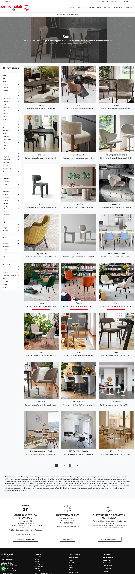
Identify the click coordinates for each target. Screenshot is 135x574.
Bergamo (5, 267)
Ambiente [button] (6, 178)
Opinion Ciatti (7, 139)
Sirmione (5, 281)
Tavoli (70, 570)
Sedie (76, 14)
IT (99, 1)
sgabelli (5, 249)
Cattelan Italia (7, 99)
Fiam (4, 110)
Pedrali (5, 148)
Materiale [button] (6, 191)
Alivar (4, 81)
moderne (5, 230)
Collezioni (82, 7)
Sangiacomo (6, 157)
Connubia (5, 101)
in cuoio (5, 194)
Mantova (5, 278)
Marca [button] (5, 75)
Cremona (5, 273)
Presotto (5, 151)
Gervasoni (6, 113)
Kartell (4, 119)
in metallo (6, 203)
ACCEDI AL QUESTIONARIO (109, 539)
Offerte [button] (5, 257)
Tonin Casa (6, 165)
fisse (4, 241)
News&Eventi (118, 7)
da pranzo (6, 184)
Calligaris (5, 93)
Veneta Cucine (7, 168)
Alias (4, 78)
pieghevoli (6, 246)
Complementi (107, 568)
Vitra (4, 171)
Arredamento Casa (68, 14)
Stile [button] (4, 222)
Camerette (106, 554)
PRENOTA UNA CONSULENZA (25, 539)
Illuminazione (107, 560)
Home (59, 14)
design (5, 228)
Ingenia (5, 116)
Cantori (5, 96)
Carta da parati (107, 565)
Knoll (4, 122)
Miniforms (6, 130)
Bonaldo (5, 87)
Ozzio (4, 145)
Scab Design (6, 159)
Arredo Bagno (73, 572)
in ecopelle (6, 197)
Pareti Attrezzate (74, 563)
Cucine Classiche (74, 554)
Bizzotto (5, 84)
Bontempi (6, 90)
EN (103, 1)
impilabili (5, 244)
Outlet (91, 7)
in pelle (5, 206)
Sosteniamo (38, 568)
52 (78, 465)
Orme (4, 142)
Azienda (72, 7)
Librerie (71, 560)
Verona (5, 287)
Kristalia (5, 125)
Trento (5, 284)
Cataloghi (107, 7)
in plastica (6, 209)
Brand (99, 7)
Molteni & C (6, 133)
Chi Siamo (38, 557)
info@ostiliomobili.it (12, 570)
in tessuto (6, 215)
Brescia (5, 270)
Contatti (129, 7)
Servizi (37, 559)
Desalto (5, 104)
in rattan (5, 212)
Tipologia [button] (6, 238)
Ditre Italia (6, 107)
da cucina (6, 181)
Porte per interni (108, 563)
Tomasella (6, 162)
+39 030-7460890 (8, 568)
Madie (71, 565)
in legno (5, 200)
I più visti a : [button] (6, 264)
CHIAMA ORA (67, 539)
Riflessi (5, 154)
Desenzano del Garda (9, 275)
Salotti (71, 567)
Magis (4, 128)
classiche (6, 225)
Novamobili (6, 136)
